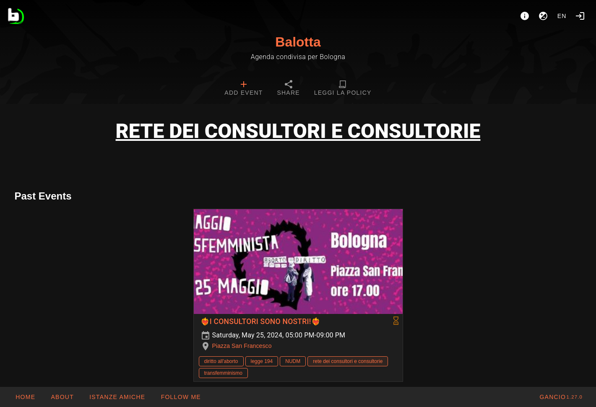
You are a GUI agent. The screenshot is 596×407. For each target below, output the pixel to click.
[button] (117, 396)
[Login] (580, 16)
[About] (524, 16)
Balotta (297, 41)
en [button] (562, 16)
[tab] (243, 89)
